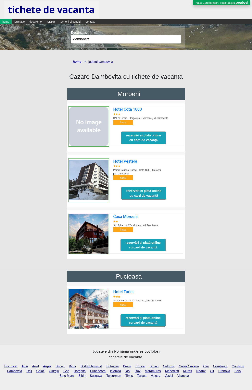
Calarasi (169, 366)
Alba (25, 366)
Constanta (220, 366)
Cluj (206, 366)
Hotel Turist (123, 291)
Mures (187, 371)
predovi (242, 3)
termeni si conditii (70, 21)
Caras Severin (189, 366)
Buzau (154, 366)
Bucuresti (11, 366)
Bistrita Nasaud (91, 366)
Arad (35, 366)
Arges (47, 366)
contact (90, 21)
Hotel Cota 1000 (127, 109)
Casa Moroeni (125, 216)
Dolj (29, 371)
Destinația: (79, 32)
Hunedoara (98, 371)
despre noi (36, 21)
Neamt (201, 371)
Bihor (72, 366)
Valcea (155, 375)
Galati (40, 371)
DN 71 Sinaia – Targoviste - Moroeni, (140, 118)
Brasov (140, 366)
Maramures (153, 371)
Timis (129, 375)
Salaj (238, 371)
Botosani (112, 366)
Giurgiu (54, 371)
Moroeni (129, 93)
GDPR (51, 21)
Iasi (127, 371)
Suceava (96, 375)
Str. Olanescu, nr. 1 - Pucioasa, (137, 300)
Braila (127, 366)
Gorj (66, 371)
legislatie (19, 21)
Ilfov (137, 371)
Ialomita (115, 371)
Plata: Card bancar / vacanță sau (221, 3)
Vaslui (169, 375)
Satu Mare (66, 375)
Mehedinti (172, 371)
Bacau (60, 366)
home (5, 21)
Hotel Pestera (125, 161)
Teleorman (113, 375)
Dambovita (14, 371)
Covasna (238, 366)
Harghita (80, 371)
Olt (212, 371)
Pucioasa (129, 276)
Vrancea (183, 375)
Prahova (224, 371)
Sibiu (81, 375)
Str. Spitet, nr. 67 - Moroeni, (135, 225)
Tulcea (141, 375)
